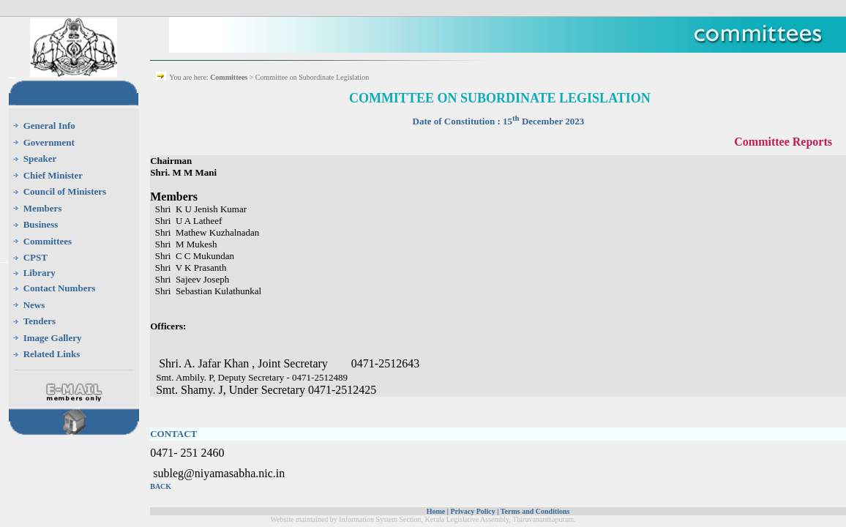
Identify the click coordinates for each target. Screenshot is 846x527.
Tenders (39, 320)
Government (49, 142)
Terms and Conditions (535, 511)
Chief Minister (53, 175)
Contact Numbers (59, 288)
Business (41, 224)
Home (436, 511)
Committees (47, 241)
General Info (49, 125)
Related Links (52, 353)
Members (42, 208)
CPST (35, 257)
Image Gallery (52, 337)
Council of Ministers (64, 191)
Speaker (40, 158)
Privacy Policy (472, 511)
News (34, 304)
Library (39, 272)
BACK (160, 486)
